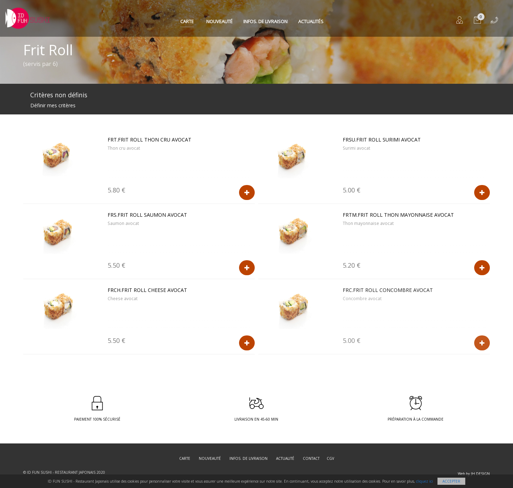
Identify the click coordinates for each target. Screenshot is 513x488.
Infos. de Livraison (265, 21)
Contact (311, 458)
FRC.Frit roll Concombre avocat (388, 290)
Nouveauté (219, 21)
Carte (187, 21)
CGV (330, 458)
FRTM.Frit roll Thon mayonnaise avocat (398, 214)
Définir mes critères (53, 105)
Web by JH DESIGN (474, 473)
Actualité (285, 458)
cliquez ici (424, 481)
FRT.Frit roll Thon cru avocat (149, 139)
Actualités (310, 21)
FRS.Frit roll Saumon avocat (147, 214)
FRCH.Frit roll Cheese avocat (147, 290)
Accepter (451, 481)
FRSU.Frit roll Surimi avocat (382, 139)
